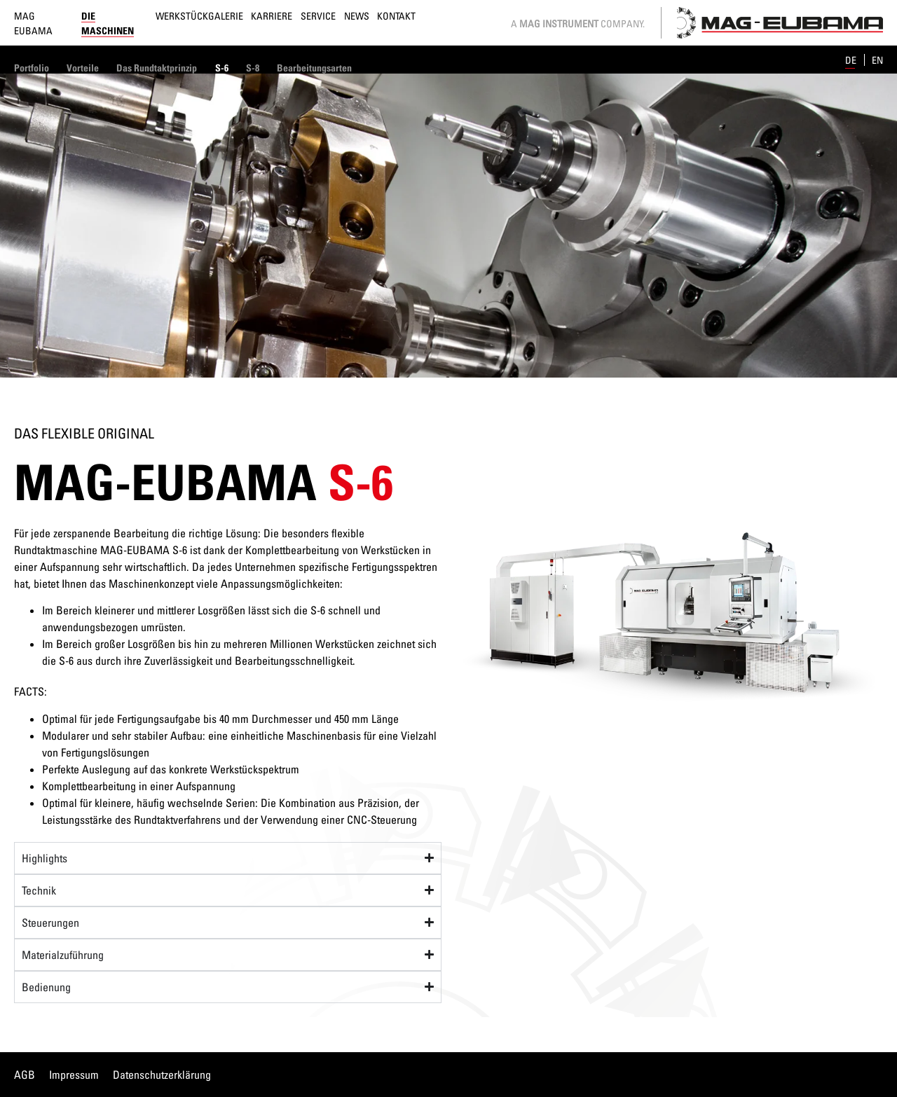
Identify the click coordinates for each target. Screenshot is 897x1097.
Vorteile (83, 68)
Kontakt (396, 16)
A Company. (578, 23)
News (356, 16)
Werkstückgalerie (199, 16)
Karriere (271, 16)
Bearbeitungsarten (314, 68)
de (851, 60)
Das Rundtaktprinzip (156, 68)
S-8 (252, 68)
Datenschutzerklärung (162, 1075)
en (877, 60)
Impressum (74, 1075)
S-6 (221, 68)
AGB (24, 1075)
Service (318, 16)
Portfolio (31, 68)
